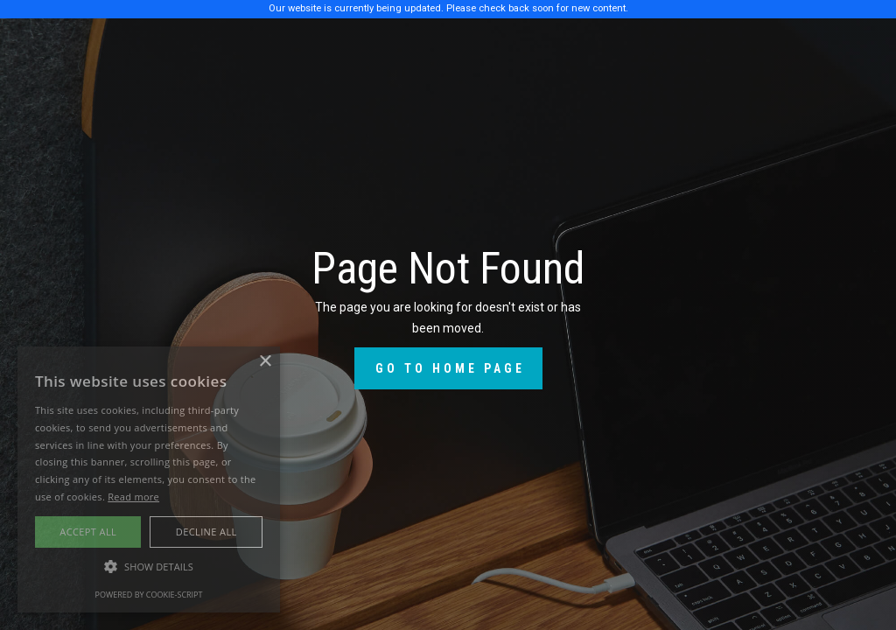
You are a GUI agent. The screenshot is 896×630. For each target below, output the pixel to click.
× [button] (264, 361)
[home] (123, 49)
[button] (148, 567)
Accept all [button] (88, 531)
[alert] (149, 479)
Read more (133, 496)
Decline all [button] (206, 531)
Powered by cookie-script (149, 594)
